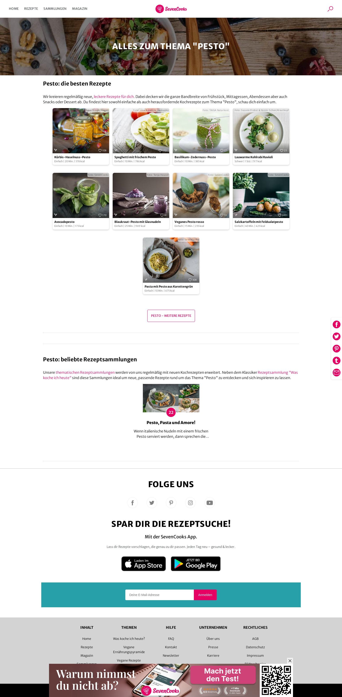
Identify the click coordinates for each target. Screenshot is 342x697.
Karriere (213, 656)
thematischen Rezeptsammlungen (85, 372)
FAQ (171, 639)
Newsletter (171, 656)
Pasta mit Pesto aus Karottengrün (169, 286)
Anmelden (205, 595)
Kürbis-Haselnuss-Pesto (72, 157)
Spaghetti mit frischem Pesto (135, 157)
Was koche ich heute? (129, 639)
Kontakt (171, 647)
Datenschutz (255, 647)
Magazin (79, 9)
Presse (213, 647)
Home (14, 9)
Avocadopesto (64, 222)
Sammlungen (55, 9)
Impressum (255, 656)
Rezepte (31, 9)
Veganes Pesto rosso (189, 222)
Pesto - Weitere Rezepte (171, 316)
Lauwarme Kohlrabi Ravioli (254, 157)
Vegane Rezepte (129, 660)
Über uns (213, 639)
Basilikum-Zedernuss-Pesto (195, 157)
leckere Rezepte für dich (114, 96)
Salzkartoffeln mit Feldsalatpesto (259, 222)
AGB (255, 639)
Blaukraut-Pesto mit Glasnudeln (137, 222)
